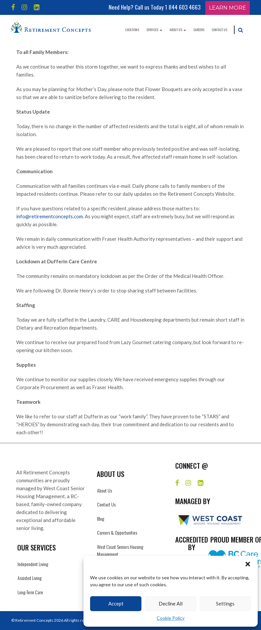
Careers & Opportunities (117, 532)
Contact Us (219, 29)
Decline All (171, 603)
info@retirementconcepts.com (49, 216)
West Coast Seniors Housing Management (120, 550)
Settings (225, 603)
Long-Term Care (30, 592)
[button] (247, 564)
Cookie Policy (170, 618)
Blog (100, 518)
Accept (116, 603)
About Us (178, 29)
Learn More (227, 8)
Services (154, 29)
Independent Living (33, 563)
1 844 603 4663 (182, 7)
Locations (132, 29)
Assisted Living (29, 577)
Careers (198, 29)
